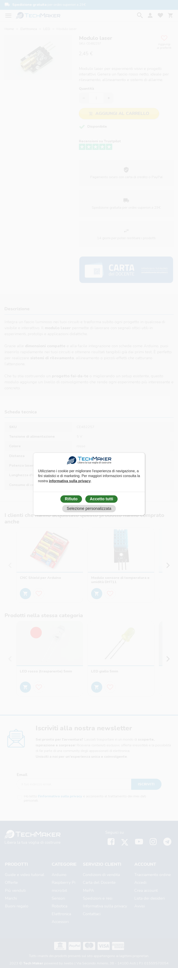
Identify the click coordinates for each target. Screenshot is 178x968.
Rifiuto (71, 499)
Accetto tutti (101, 499)
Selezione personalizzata (89, 508)
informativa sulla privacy (70, 481)
